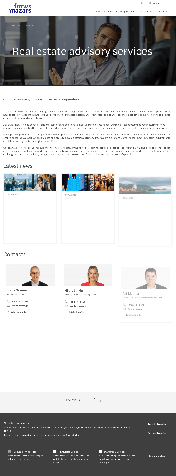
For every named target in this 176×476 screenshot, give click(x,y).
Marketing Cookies (114, 451)
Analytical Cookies (69, 451)
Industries (100, 11)
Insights (124, 11)
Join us (134, 11)
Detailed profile (16, 312)
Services (112, 11)
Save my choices (157, 455)
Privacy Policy (72, 435)
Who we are (146, 11)
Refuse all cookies (157, 432)
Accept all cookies (157, 424)
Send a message (17, 306)
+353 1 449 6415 (17, 302)
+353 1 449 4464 (75, 306)
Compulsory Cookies (24, 451)
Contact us (161, 11)
